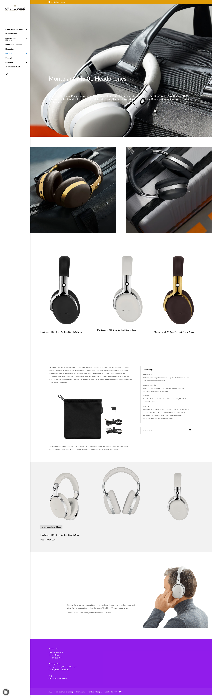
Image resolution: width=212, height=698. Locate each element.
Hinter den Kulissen (13, 44)
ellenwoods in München (11, 39)
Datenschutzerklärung (64, 692)
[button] (6, 692)
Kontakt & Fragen (95, 692)
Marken (8, 53)
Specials (9, 58)
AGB (50, 692)
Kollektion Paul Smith (14, 29)
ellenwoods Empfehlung (51, 527)
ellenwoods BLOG (13, 67)
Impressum (80, 692)
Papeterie (9, 62)
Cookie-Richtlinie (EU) (113, 692)
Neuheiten (9, 49)
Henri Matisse (11, 34)
